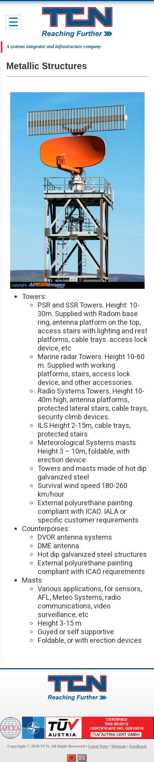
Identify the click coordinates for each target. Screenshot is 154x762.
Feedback (138, 746)
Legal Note (98, 746)
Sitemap (119, 746)
